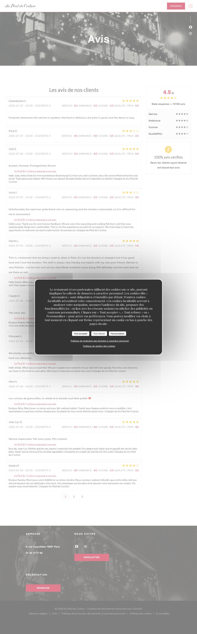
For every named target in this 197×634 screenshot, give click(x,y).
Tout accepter (80, 333)
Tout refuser (99, 333)
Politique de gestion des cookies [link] (99, 346)
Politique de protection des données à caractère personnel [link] (100, 341)
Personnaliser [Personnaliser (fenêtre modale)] (118, 333)
